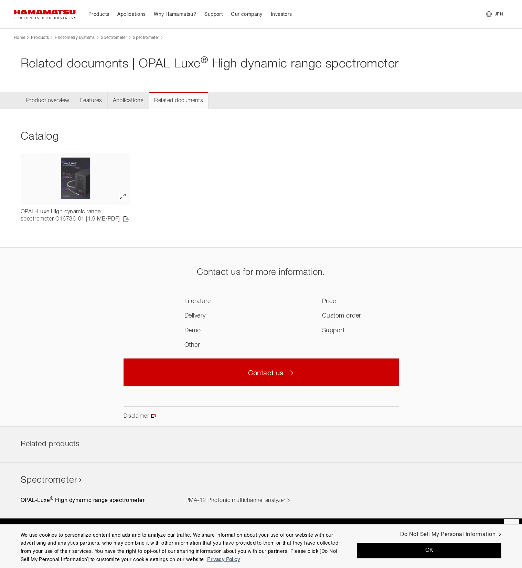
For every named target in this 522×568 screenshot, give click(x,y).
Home (19, 38)
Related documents (178, 101)
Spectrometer (114, 38)
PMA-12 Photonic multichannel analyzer (235, 500)
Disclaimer (136, 416)
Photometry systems (75, 38)
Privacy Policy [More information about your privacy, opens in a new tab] (223, 559)
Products (40, 38)
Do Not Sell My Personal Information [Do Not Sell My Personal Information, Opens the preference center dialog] (448, 534)
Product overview (48, 101)
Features (91, 101)
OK (429, 550)
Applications (128, 101)
